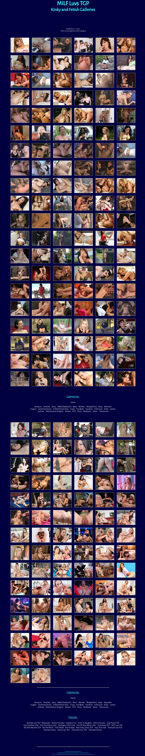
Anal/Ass (46, 407)
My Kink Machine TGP (32, 728)
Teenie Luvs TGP (63, 730)
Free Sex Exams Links (48, 725)
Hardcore (89, 409)
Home (73, 402)
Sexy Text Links (100, 728)
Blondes (82, 407)
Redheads (87, 411)
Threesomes (104, 411)
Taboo (95, 411)
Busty (100, 407)
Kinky (106, 409)
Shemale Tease (50, 730)
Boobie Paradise (58, 723)
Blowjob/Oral (91, 407)
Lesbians (40, 411)
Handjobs (80, 409)
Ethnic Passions (99, 723)
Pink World (59, 728)
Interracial (98, 409)
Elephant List (71, 723)
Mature (68, 411)
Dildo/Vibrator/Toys (60, 409)
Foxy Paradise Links (31, 725)
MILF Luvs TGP (117, 725)
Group (72, 409)
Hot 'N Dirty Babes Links (86, 725)
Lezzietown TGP (103, 725)
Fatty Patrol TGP (113, 723)
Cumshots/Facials (45, 409)
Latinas (113, 409)
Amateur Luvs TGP (34, 723)
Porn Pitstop (70, 728)
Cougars (33, 409)
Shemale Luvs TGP (115, 728)
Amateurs (38, 407)
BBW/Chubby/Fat (64, 407)
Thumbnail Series (95, 730)
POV (74, 411)
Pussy (79, 411)
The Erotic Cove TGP (79, 730)
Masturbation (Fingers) (54, 411)
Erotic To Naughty (85, 723)
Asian (54, 407)
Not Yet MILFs (47, 728)
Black (75, 407)
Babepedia (46, 723)
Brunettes (108, 407)
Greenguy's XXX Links (66, 725)
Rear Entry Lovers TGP (84, 728)
